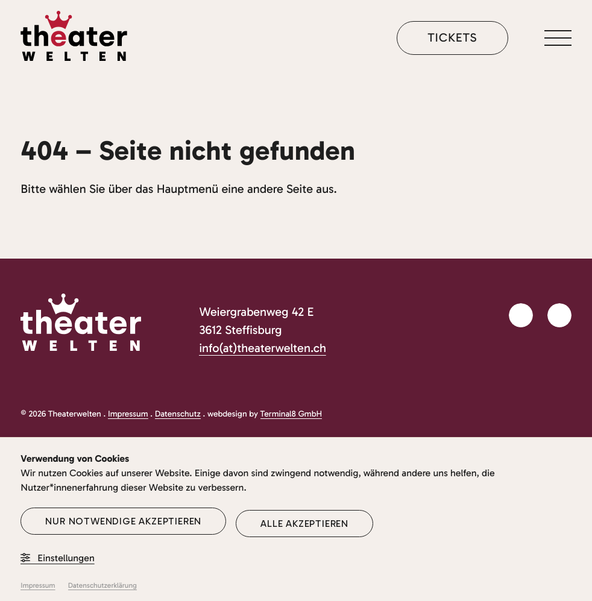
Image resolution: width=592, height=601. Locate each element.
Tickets (452, 38)
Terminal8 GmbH (291, 414)
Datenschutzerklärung (102, 586)
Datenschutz (178, 414)
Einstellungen (57, 558)
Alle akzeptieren (304, 523)
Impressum (128, 414)
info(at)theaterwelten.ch (262, 348)
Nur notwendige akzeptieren (123, 521)
